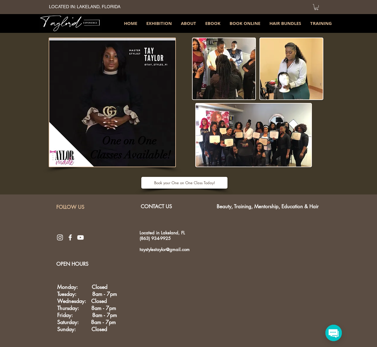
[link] (316, 7)
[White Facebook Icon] (70, 237)
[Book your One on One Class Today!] (184, 183)
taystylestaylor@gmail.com (165, 249)
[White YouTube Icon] (80, 237)
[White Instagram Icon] (60, 237)
